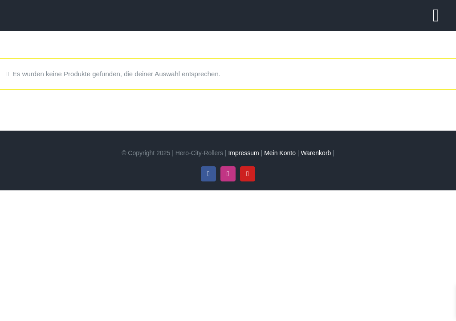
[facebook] (208, 173)
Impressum (243, 152)
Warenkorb (316, 152)
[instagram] (228, 173)
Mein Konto (280, 152)
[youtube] (247, 173)
